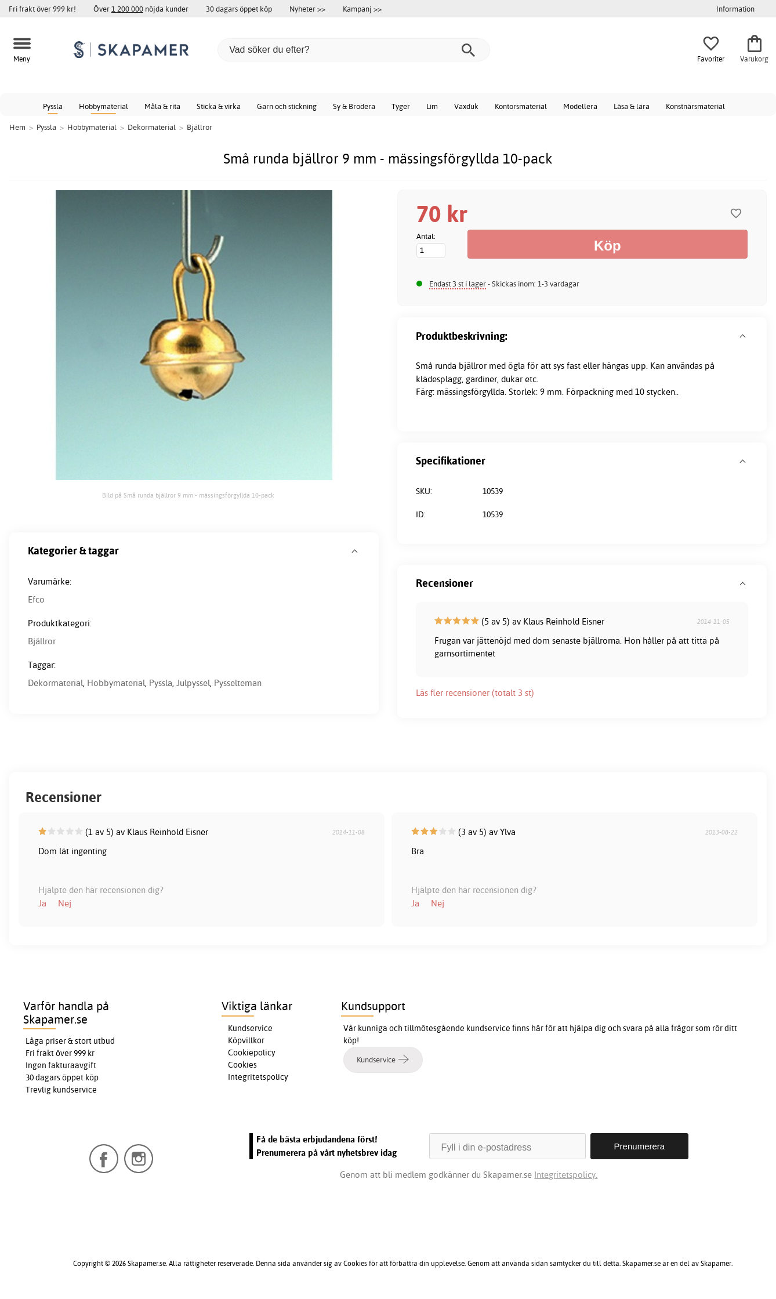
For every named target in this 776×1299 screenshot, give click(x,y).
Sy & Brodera (354, 106)
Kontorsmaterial (521, 106)
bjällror (473, 365)
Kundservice (250, 1028)
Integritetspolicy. (565, 1174)
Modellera (580, 106)
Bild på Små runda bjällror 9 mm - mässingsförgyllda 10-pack (188, 495)
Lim (432, 106)
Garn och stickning (287, 106)
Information (735, 8)
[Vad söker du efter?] (353, 49)
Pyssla (53, 106)
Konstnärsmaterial (695, 106)
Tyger (400, 106)
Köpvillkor (246, 1040)
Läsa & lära (632, 106)
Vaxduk (466, 106)
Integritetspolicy (258, 1077)
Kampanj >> (362, 8)
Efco (36, 599)
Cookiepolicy (251, 1052)
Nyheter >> (307, 8)
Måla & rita (162, 106)
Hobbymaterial (103, 106)
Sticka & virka (219, 106)
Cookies (242, 1064)
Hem (17, 127)
